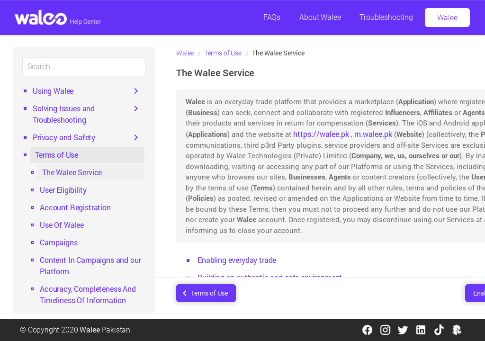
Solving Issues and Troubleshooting (64, 114)
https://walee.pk (321, 134)
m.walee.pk (373, 134)
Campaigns (59, 242)
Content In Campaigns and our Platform (90, 265)
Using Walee (53, 91)
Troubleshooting (386, 17)
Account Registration (75, 207)
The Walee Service (72, 172)
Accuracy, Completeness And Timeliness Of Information (88, 294)
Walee (447, 17)
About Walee (320, 17)
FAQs (271, 17)
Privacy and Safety (64, 137)
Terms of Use (56, 155)
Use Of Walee (62, 225)
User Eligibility (63, 190)
